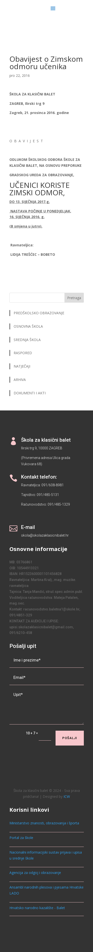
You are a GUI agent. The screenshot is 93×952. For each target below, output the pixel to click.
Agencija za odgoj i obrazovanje (35, 872)
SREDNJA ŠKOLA (27, 339)
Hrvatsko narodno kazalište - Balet (37, 907)
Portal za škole (21, 837)
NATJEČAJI (22, 366)
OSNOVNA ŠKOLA (28, 326)
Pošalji (69, 738)
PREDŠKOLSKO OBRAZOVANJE (39, 313)
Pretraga (74, 297)
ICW (66, 796)
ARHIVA (20, 379)
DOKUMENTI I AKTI (30, 393)
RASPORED (23, 352)
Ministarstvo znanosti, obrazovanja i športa (44, 823)
